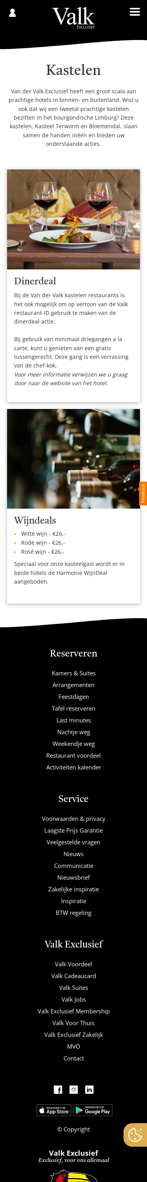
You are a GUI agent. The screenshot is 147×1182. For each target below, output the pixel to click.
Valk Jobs (74, 999)
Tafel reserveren (73, 708)
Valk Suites (73, 987)
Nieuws (73, 854)
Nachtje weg (73, 732)
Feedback (143, 493)
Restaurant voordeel (73, 755)
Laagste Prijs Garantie (73, 830)
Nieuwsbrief (73, 877)
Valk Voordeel (73, 964)
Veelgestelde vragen (73, 842)
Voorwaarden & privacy (73, 818)
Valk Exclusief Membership (74, 1011)
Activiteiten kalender (73, 767)
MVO (73, 1046)
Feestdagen (73, 696)
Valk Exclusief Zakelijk (73, 1034)
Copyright (76, 1129)
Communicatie (73, 865)
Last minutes (73, 720)
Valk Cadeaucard (73, 976)
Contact (74, 1058)
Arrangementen (73, 685)
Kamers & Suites (74, 673)
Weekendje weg (74, 743)
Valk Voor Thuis (73, 1023)
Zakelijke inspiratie (73, 889)
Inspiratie (73, 901)
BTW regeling (73, 913)
